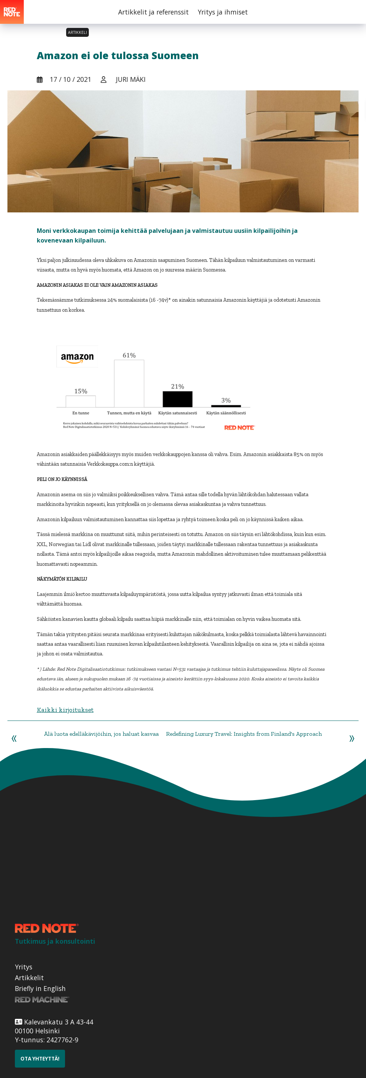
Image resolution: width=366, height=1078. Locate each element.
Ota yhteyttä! (39, 1058)
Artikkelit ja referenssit (153, 11)
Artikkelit (29, 977)
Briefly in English (40, 988)
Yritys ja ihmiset (223, 11)
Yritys (23, 966)
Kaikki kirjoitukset (65, 710)
